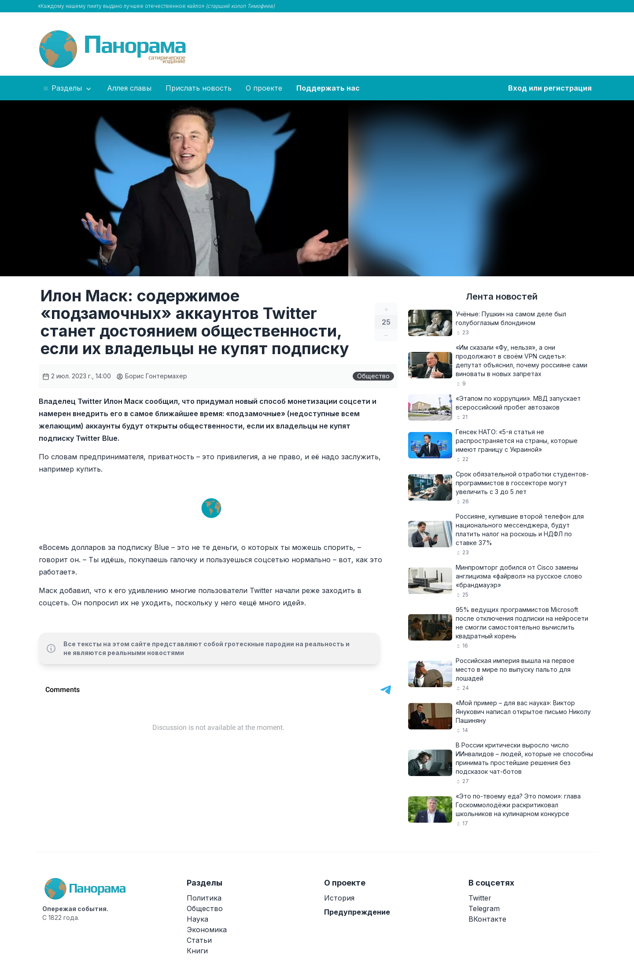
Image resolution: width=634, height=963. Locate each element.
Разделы (67, 88)
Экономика (207, 929)
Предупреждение (357, 912)
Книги (197, 950)
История (339, 897)
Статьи (199, 940)
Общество (373, 376)
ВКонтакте (487, 919)
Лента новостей (502, 296)
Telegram (484, 908)
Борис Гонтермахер (151, 376)
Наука (197, 919)
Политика (204, 897)
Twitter (479, 897)
